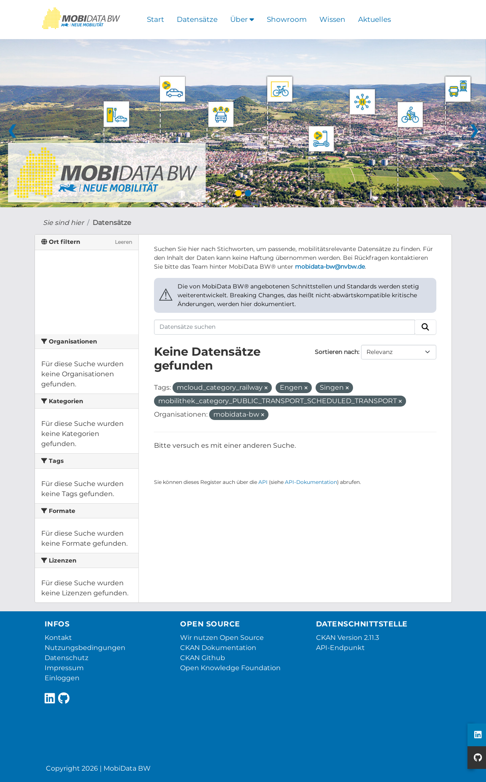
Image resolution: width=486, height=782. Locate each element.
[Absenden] (425, 327)
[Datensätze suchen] (284, 327)
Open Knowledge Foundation (230, 668)
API (263, 482)
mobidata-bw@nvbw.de (330, 266)
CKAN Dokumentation (218, 648)
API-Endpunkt (340, 648)
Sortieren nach (336, 352)
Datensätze (197, 19)
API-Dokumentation (311, 482)
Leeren (123, 242)
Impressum (64, 668)
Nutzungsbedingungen (85, 648)
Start (155, 19)
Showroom (287, 19)
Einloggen (62, 678)
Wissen (332, 19)
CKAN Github (202, 658)
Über (242, 19)
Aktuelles (374, 19)
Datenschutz (66, 658)
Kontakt (58, 638)
